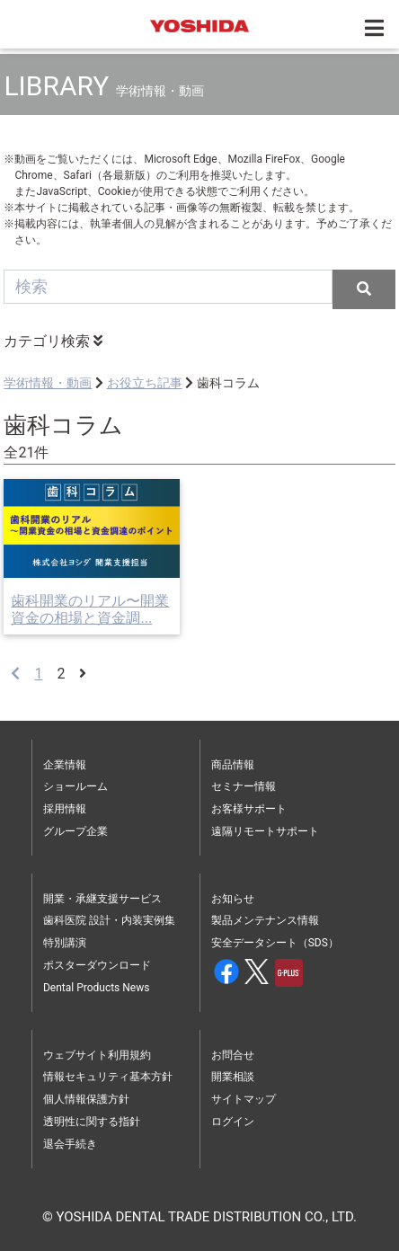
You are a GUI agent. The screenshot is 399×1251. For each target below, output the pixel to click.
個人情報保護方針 (86, 1099)
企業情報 (64, 765)
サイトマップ (243, 1099)
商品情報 (232, 765)
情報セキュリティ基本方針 (108, 1076)
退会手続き (70, 1144)
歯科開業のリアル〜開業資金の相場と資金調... (90, 609)
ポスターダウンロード (97, 965)
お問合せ (232, 1055)
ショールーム (75, 786)
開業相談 (232, 1076)
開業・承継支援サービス (102, 898)
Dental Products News (96, 987)
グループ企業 (75, 831)
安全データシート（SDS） (275, 942)
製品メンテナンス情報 (265, 920)
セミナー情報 (243, 786)
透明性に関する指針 (91, 1121)
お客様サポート (249, 809)
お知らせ (232, 898)
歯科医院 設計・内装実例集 (109, 920)
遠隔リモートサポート (265, 831)
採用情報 (64, 809)
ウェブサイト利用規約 (97, 1055)
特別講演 (64, 942)
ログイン (232, 1121)
